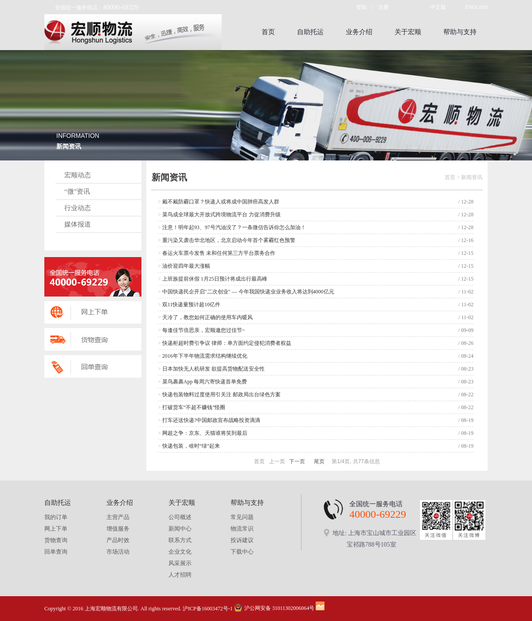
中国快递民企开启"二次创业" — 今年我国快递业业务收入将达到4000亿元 (246, 292)
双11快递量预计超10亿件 (189, 304)
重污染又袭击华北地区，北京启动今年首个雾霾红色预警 (226, 240)
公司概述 (180, 517)
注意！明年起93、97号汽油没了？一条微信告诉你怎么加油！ (232, 227)
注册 (383, 7)
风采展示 (180, 563)
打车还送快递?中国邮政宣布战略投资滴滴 (209, 420)
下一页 (297, 461)
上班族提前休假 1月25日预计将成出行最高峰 (212, 279)
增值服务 (117, 528)
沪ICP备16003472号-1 (208, 608)
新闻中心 (180, 528)
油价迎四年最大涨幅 (184, 266)
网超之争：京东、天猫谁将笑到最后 (202, 433)
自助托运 (310, 31)
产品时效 (117, 540)
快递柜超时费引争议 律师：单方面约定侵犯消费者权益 (224, 343)
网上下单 (55, 528)
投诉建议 (242, 540)
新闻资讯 (471, 177)
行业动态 (77, 207)
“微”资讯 (77, 191)
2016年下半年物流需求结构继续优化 (202, 356)
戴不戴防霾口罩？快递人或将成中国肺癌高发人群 (218, 202)
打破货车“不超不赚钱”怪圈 (191, 407)
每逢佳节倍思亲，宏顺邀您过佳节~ (201, 330)
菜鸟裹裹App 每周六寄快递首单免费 (202, 382)
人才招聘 (180, 574)
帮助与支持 (460, 31)
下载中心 (242, 551)
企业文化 (180, 551)
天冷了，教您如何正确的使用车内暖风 (205, 317)
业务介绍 (359, 31)
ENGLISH (476, 7)
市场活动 (117, 551)
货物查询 (55, 540)
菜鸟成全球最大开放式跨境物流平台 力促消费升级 (219, 214)
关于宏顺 (408, 31)
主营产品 (117, 517)
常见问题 (242, 517)
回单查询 (55, 551)
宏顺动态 (77, 175)
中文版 (438, 7)
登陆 (361, 7)
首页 (268, 31)
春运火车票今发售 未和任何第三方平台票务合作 (216, 253)
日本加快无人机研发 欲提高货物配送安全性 (211, 369)
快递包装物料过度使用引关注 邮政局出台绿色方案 (219, 394)
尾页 (319, 461)
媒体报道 (77, 224)
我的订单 (55, 517)
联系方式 (180, 540)
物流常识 (242, 528)
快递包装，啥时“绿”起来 (189, 446)
